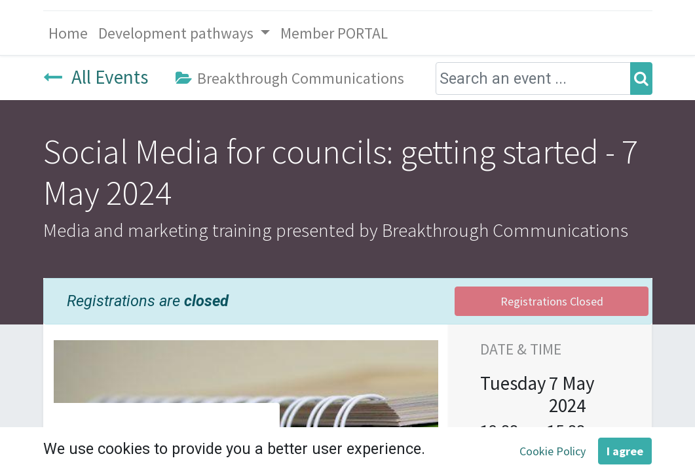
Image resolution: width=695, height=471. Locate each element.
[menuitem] (68, 33)
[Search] (641, 78)
